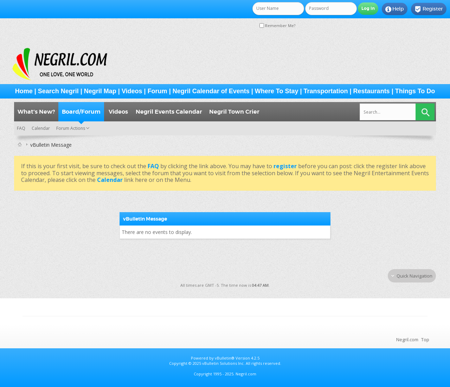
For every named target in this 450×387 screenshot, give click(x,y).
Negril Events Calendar (169, 111)
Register (428, 9)
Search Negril (58, 91)
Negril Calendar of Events (211, 91)
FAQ (21, 128)
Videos (132, 91)
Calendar (41, 128)
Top (425, 339)
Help (394, 9)
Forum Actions (70, 128)
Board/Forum (81, 111)
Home (24, 91)
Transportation (326, 91)
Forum (157, 91)
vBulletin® (224, 358)
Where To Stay (276, 91)
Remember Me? (277, 25)
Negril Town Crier (234, 111)
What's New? (36, 111)
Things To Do (415, 91)
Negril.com (407, 339)
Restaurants (371, 91)
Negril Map (100, 91)
